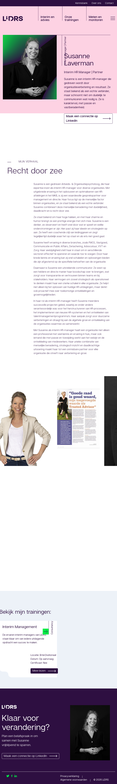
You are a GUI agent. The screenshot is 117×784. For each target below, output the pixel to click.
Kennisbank (81, 3)
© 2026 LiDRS (101, 779)
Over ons (96, 3)
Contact (109, 3)
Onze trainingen (72, 19)
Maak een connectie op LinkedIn (88, 118)
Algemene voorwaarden (73, 779)
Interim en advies (47, 19)
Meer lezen (43, 670)
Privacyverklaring (69, 776)
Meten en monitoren (96, 19)
